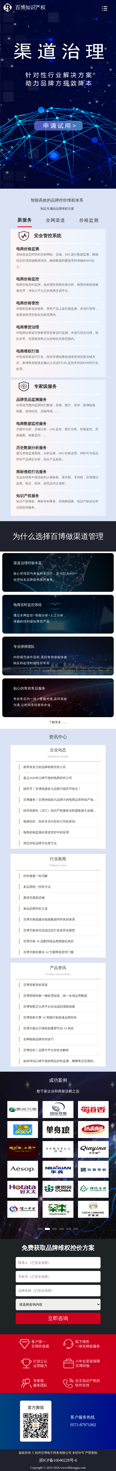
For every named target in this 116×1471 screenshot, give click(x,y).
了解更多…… (58, 722)
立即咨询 (58, 1318)
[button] (40, 1229)
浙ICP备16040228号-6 (58, 1460)
